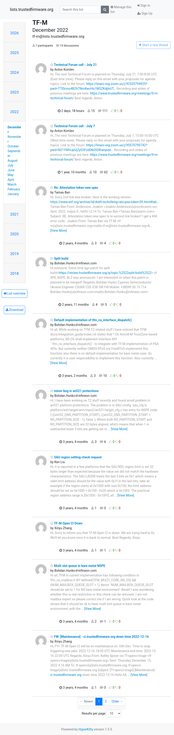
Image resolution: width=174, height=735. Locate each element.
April (11, 179)
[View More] (58, 230)
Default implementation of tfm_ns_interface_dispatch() (91, 320)
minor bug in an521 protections (74, 391)
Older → (117, 701)
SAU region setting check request (76, 457)
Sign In (143, 5)
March (12, 184)
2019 (14, 253)
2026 (14, 33)
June (11, 170)
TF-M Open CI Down (66, 523)
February (14, 189)
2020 (14, 234)
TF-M (40, 22)
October (13, 146)
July (10, 165)
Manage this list (121, 9)
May (11, 175)
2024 (14, 72)
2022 (14, 111)
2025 (14, 52)
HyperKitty (85, 729)
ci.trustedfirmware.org (66, 675)
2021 (14, 214)
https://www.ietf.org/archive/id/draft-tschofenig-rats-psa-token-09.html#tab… (104, 202)
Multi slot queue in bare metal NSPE (77, 566)
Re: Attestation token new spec (74, 187)
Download (15, 310)
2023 (14, 92)
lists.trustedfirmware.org (31, 9)
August (13, 160)
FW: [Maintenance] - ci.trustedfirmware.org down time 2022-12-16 (99, 636)
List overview (14, 293)
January (13, 194)
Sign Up (144, 13)
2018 (14, 273)
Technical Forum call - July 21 (73, 65)
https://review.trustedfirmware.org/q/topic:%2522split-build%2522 (105, 273)
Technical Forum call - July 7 (72, 126)
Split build (59, 258)
